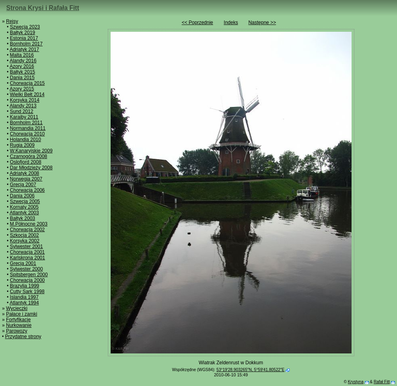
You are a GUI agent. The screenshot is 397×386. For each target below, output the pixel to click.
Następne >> (262, 22)
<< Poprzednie (197, 22)
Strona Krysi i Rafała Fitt (42, 7)
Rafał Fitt (382, 382)
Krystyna (356, 382)
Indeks (231, 22)
